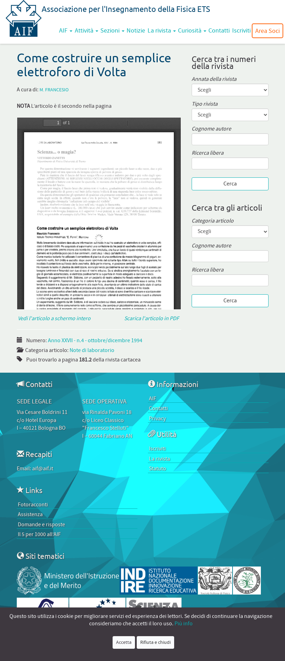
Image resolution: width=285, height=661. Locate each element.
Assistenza (30, 514)
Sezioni (112, 30)
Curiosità (192, 30)
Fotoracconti (33, 504)
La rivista (162, 30)
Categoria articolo (213, 221)
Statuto (157, 468)
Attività (86, 30)
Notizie (136, 30)
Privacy (157, 418)
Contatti (219, 30)
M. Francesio (54, 90)
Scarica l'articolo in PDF (152, 318)
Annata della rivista (214, 79)
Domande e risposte (41, 524)
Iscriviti (241, 30)
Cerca (230, 183)
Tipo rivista (205, 104)
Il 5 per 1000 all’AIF (39, 534)
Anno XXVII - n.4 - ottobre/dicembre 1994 (95, 340)
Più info (183, 623)
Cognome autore (211, 129)
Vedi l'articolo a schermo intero (54, 318)
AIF (65, 30)
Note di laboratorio (92, 350)
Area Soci (267, 31)
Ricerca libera (207, 153)
